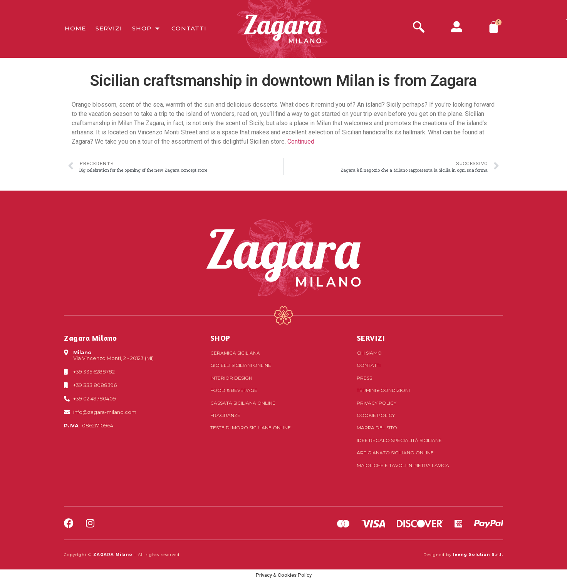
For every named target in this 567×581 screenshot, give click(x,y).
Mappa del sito (377, 427)
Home (74, 28)
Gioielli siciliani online (240, 365)
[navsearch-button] (418, 28)
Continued (300, 141)
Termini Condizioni (383, 390)
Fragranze (225, 415)
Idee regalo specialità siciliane (399, 440)
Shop (146, 28)
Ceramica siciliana (235, 353)
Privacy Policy (376, 403)
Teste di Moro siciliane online (250, 427)
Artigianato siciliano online (395, 452)
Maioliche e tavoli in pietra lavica (403, 465)
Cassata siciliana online (242, 403)
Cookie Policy (376, 415)
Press (364, 378)
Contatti (187, 28)
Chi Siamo (369, 353)
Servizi (108, 28)
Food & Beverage (233, 390)
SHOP (220, 338)
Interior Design (231, 378)
